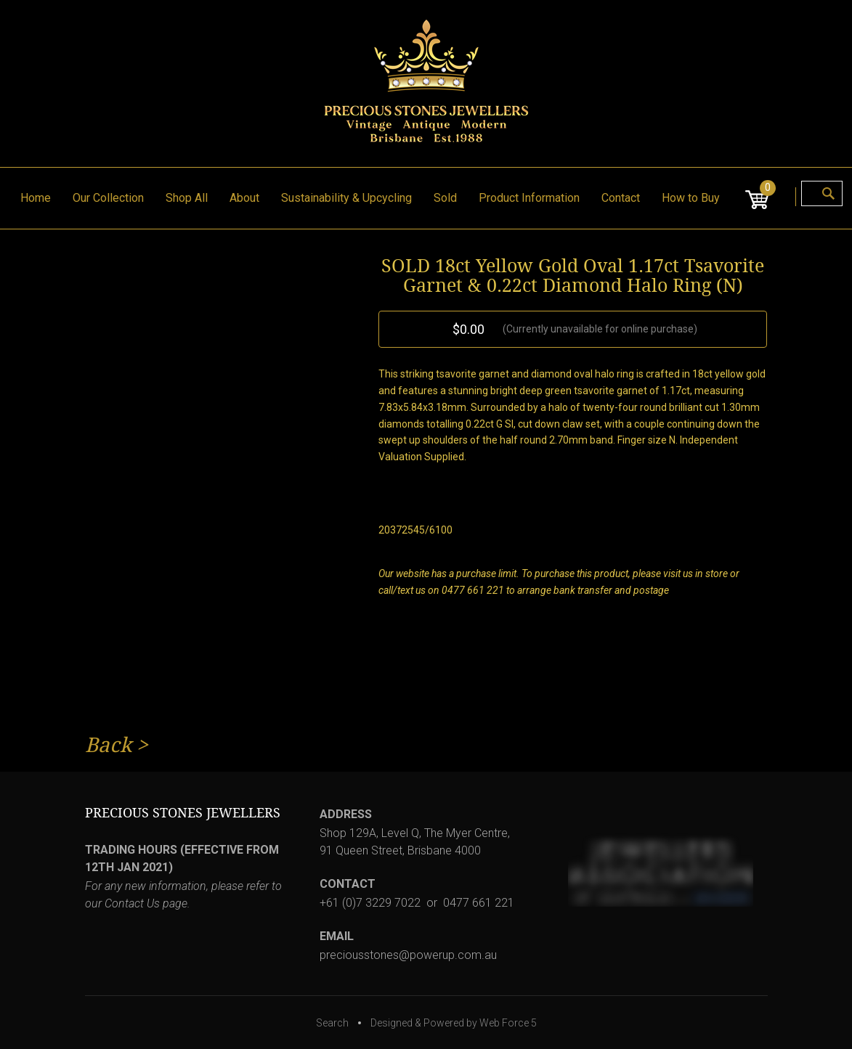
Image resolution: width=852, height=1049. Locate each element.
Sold (445, 198)
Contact (620, 198)
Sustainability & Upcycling (346, 198)
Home (35, 198)
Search (332, 1023)
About (244, 198)
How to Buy (691, 198)
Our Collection (108, 198)
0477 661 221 (478, 903)
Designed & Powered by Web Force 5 (453, 1023)
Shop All (187, 198)
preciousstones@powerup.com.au (408, 955)
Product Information (529, 198)
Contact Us (132, 903)
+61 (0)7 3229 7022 (370, 903)
